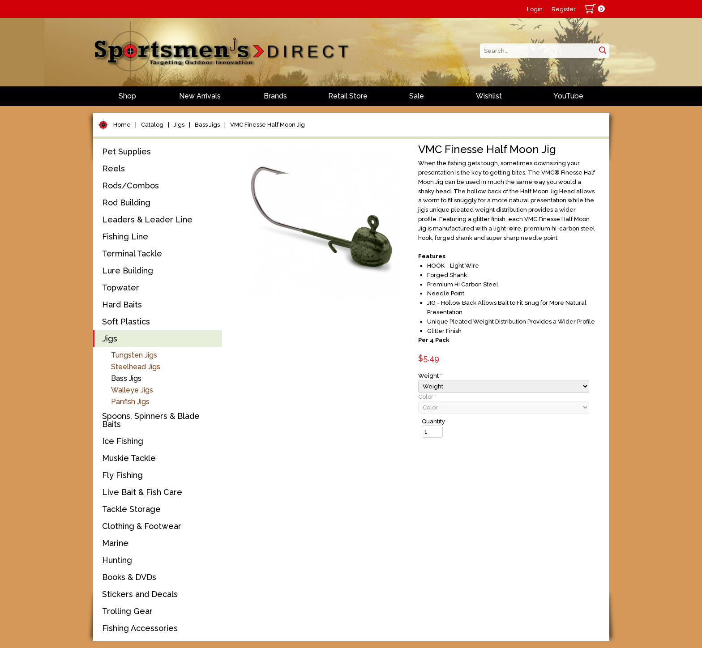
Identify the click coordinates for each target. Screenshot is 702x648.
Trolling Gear (127, 611)
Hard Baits (122, 304)
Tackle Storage (131, 509)
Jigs (179, 125)
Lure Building (127, 270)
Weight (430, 375)
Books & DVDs (129, 577)
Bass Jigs (207, 125)
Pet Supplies (126, 151)
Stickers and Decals (140, 594)
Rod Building (126, 202)
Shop (127, 96)
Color (427, 396)
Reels (113, 168)
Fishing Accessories (140, 628)
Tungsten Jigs (134, 355)
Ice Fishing (122, 441)
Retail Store (348, 96)
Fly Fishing (122, 475)
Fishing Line (125, 236)
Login (535, 9)
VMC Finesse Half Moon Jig (267, 125)
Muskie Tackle (129, 458)
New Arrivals (200, 96)
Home (122, 125)
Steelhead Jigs (135, 366)
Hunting (117, 560)
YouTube (568, 96)
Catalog (152, 125)
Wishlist (489, 96)
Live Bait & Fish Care (142, 492)
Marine (115, 543)
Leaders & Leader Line (147, 219)
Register (564, 9)
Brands (275, 96)
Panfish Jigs (130, 401)
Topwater (120, 287)
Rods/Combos (130, 185)
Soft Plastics (126, 321)
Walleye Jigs (132, 390)
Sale (416, 96)
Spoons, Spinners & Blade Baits (151, 420)
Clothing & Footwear (141, 526)
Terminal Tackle (132, 253)
